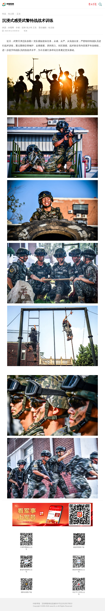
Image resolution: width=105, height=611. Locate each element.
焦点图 (11, 14)
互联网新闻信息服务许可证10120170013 (57, 604)
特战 (4, 14)
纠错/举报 (36, 604)
